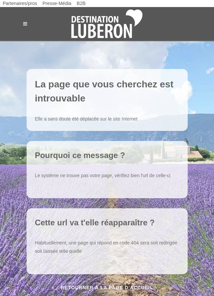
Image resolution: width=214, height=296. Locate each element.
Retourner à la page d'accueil (107, 287)
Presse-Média (57, 3)
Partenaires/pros (20, 3)
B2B (81, 3)
